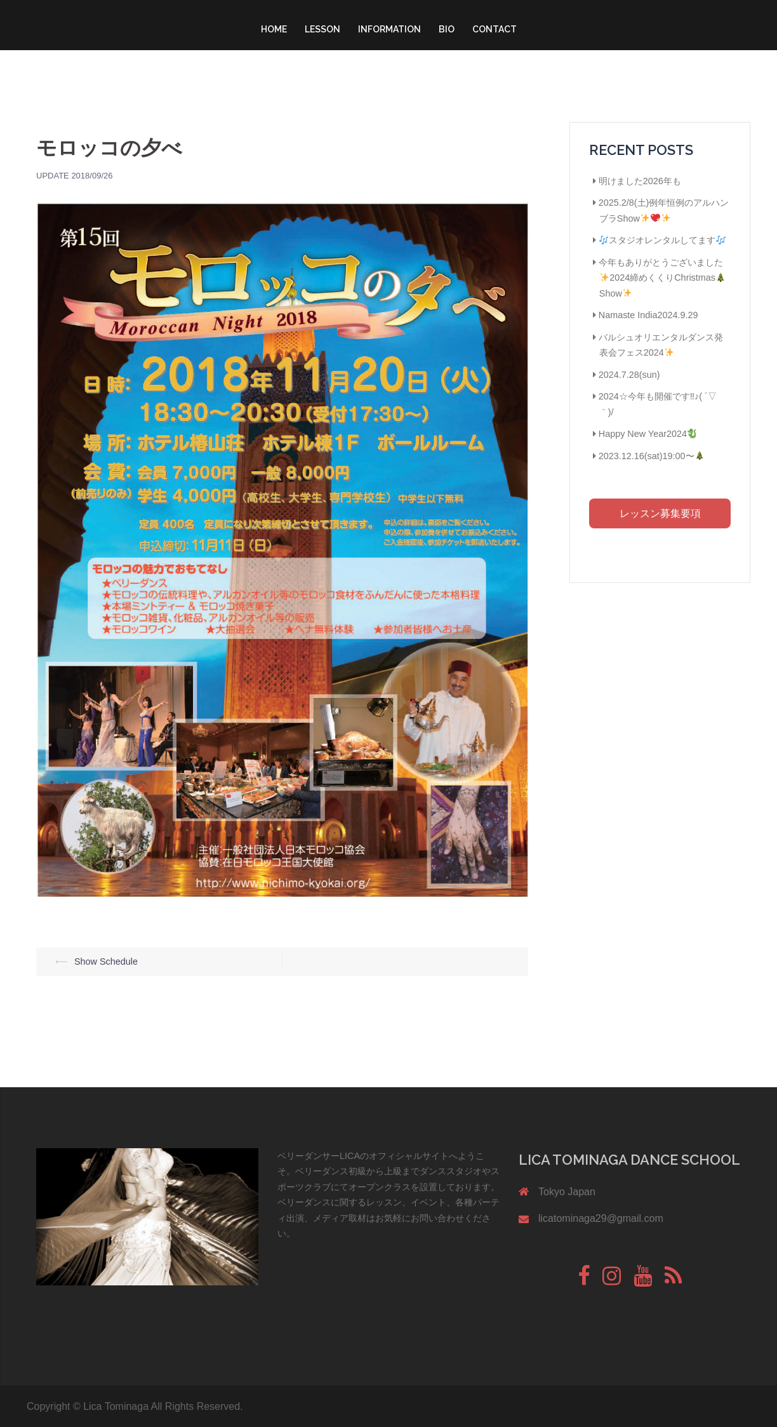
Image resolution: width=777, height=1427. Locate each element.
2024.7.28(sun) (629, 375)
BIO (447, 29)
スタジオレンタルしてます (662, 240)
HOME (274, 29)
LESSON (322, 29)
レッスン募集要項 (660, 513)
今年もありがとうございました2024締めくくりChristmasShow (662, 277)
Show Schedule (106, 961)
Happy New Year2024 (648, 434)
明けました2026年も (640, 181)
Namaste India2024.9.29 (648, 315)
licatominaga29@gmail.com (600, 1218)
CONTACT (494, 29)
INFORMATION (389, 29)
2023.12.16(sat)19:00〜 (651, 456)
